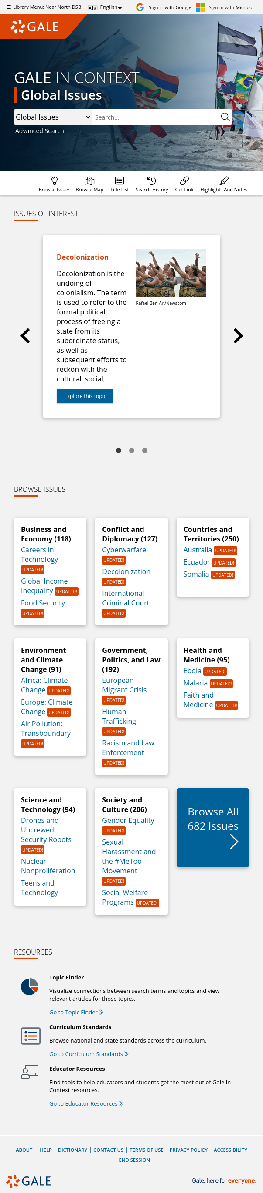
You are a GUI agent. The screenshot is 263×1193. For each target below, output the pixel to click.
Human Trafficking (119, 716)
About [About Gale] (24, 1149)
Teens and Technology (39, 887)
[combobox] (155, 117)
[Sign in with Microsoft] (226, 7)
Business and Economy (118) (46, 534)
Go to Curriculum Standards (89, 1054)
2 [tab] (131, 451)
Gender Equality (128, 820)
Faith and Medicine (199, 699)
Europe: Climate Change (47, 706)
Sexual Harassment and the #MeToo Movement (129, 856)
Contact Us (108, 1149)
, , (53, 117)
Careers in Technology (39, 554)
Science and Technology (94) (48, 804)
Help (46, 1149)
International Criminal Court (125, 598)
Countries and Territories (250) (211, 534)
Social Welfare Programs (125, 897)
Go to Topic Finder (76, 1012)
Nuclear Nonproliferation (48, 866)
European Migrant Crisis (124, 685)
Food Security (43, 603)
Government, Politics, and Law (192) (131, 659)
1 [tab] (118, 451)
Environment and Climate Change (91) (43, 659)
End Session (134, 1159)
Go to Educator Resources (86, 1103)
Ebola (193, 670)
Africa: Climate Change (44, 685)
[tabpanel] (131, 326)
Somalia (197, 574)
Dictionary (72, 1149)
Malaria (197, 683)
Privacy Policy (189, 1149)
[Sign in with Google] (163, 7)
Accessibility (230, 1149)
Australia (199, 550)
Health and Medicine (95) (207, 655)
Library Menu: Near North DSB (42, 6)
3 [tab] (144, 451)
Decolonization (126, 571)
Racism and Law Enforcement (128, 747)
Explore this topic (85, 396)
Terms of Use (146, 1149)
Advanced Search (39, 131)
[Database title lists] (119, 183)
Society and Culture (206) (124, 804)
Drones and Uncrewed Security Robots (46, 829)
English (109, 7)
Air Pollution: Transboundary (46, 728)
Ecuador (198, 562)
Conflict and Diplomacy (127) (129, 534)
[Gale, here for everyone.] (225, 1181)
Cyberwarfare (124, 550)
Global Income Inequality (44, 585)
